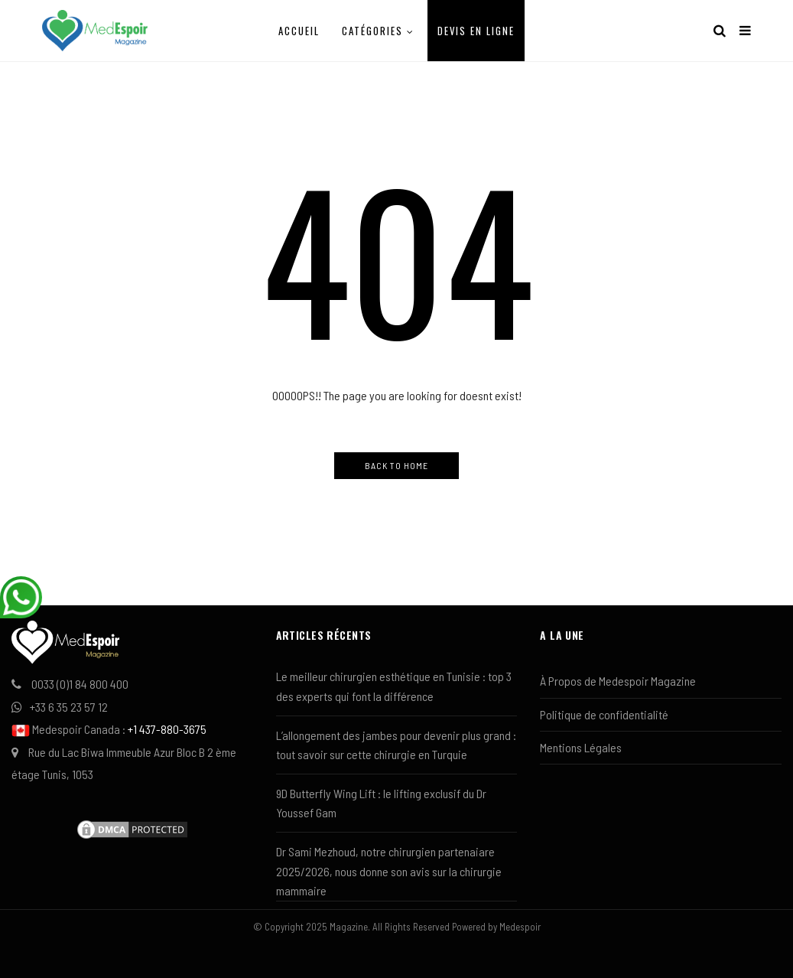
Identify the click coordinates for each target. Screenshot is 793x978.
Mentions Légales (581, 747)
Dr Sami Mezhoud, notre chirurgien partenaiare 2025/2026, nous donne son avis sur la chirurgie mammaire (389, 871)
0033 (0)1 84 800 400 (79, 683)
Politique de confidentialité (604, 714)
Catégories (372, 30)
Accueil (299, 30)
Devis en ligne (476, 30)
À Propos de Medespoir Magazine (618, 680)
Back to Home (396, 465)
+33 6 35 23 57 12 (69, 706)
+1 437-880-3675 (167, 729)
